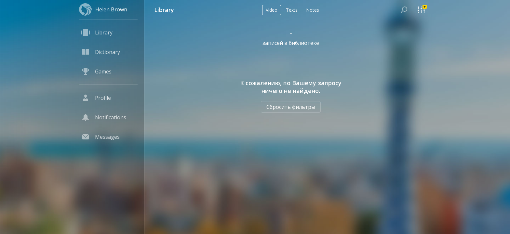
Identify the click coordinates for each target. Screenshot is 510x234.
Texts (292, 10)
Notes (312, 10)
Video (271, 10)
